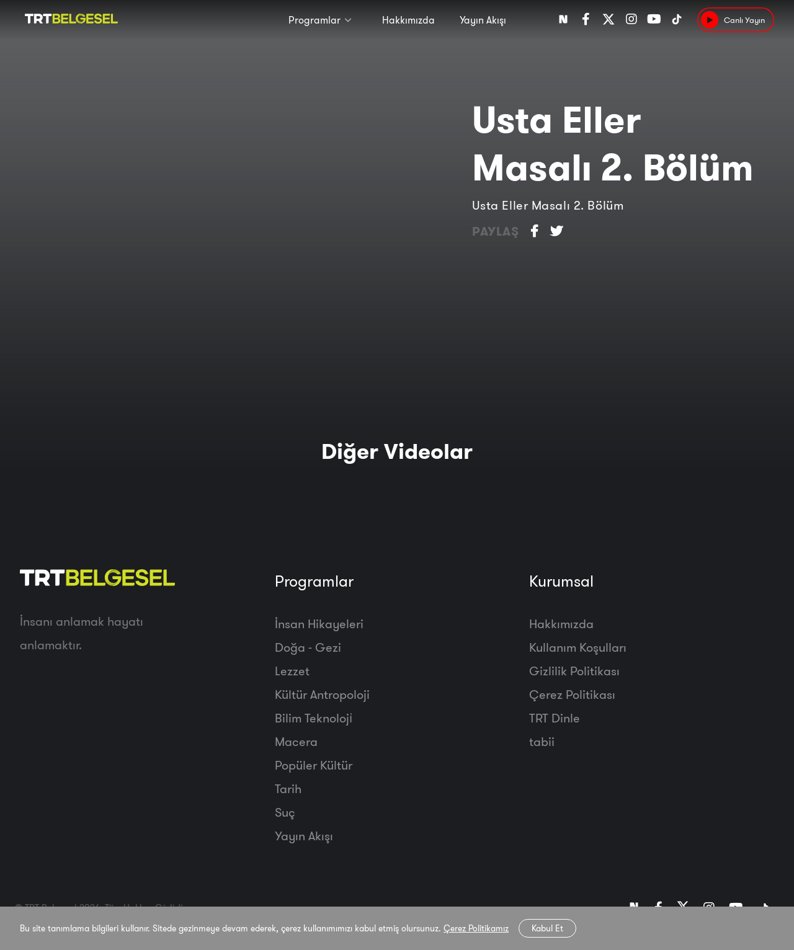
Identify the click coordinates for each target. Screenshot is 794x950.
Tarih (288, 788)
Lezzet (292, 670)
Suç (285, 812)
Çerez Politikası (572, 694)
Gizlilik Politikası (574, 670)
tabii (542, 741)
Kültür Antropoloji (322, 694)
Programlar (314, 20)
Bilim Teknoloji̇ (313, 718)
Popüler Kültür (313, 765)
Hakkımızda (408, 20)
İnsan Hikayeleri (319, 623)
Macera (296, 741)
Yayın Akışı (483, 20)
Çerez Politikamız (476, 928)
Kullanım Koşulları (578, 647)
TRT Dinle (554, 718)
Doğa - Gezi (308, 647)
